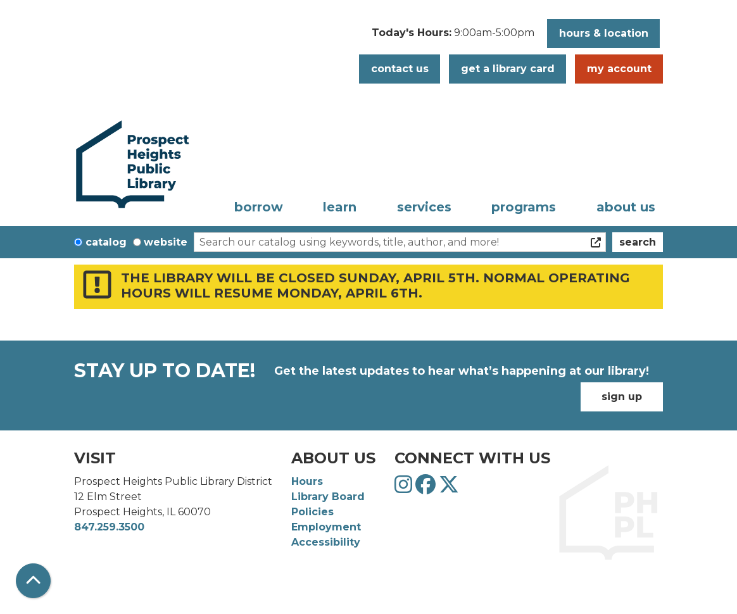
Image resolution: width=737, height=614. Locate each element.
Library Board (328, 497)
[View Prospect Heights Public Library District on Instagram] (404, 488)
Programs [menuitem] (523, 207)
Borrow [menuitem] (258, 207)
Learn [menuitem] (339, 207)
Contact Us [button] (400, 69)
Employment (326, 527)
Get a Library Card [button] (508, 69)
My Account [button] (619, 69)
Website (165, 242)
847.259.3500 (109, 527)
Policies (312, 512)
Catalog (106, 242)
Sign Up (622, 397)
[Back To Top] (33, 580)
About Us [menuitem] (625, 207)
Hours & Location (603, 33)
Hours (307, 481)
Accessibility (325, 542)
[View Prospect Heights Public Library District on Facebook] (427, 488)
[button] (453, 36)
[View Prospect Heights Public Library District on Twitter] (449, 488)
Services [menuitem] (424, 207)
